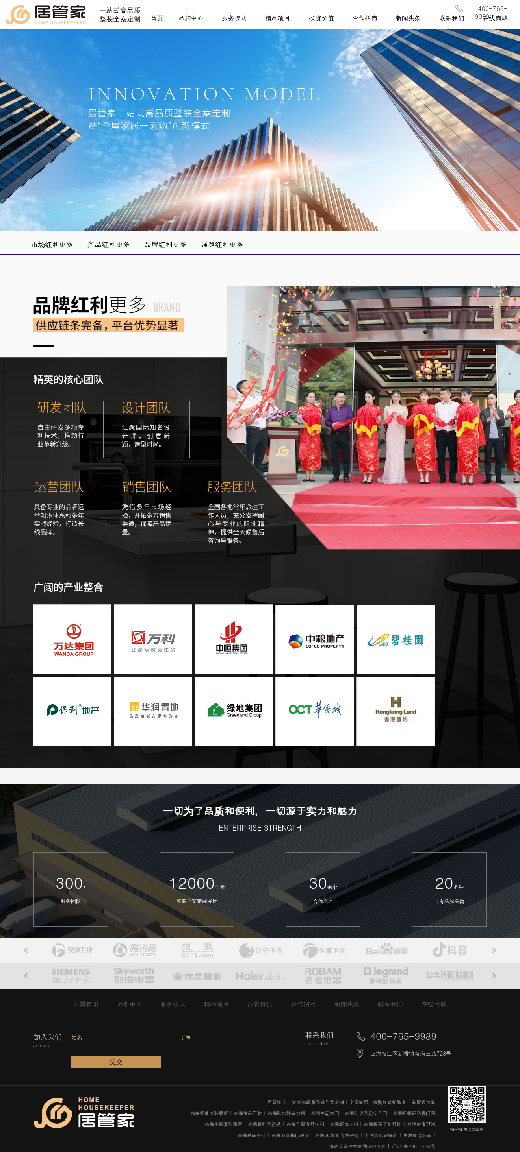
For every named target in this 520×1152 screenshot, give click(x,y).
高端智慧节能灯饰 (382, 1124)
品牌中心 (133, 1003)
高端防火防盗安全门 (366, 1113)
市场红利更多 (52, 244)
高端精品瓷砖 (252, 1135)
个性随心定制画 (380, 1135)
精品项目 (221, 1003)
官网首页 (90, 1003)
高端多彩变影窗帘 (223, 1124)
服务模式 (177, 1003)
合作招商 (307, 1003)
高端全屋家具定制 (305, 1124)
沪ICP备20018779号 (413, 1146)
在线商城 (433, 1003)
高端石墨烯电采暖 (290, 1135)
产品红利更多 (108, 244)
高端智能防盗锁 (264, 1124)
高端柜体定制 (344, 1124)
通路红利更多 (222, 244)
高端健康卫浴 (421, 1124)
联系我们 (390, 1003)
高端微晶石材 (248, 1113)
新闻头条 (351, 1003)
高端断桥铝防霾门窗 (414, 1113)
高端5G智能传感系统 (337, 1135)
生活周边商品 (417, 1135)
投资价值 (264, 1003)
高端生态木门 (325, 1113)
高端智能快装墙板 (209, 1113)
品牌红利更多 (165, 244)
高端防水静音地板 (286, 1113)
